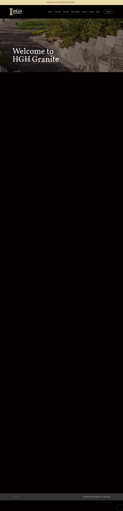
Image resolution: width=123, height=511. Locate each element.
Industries (58, 12)
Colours (84, 12)
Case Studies (75, 12)
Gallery (91, 12)
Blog (97, 12)
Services (66, 12)
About (50, 12)
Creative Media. (106, 507)
